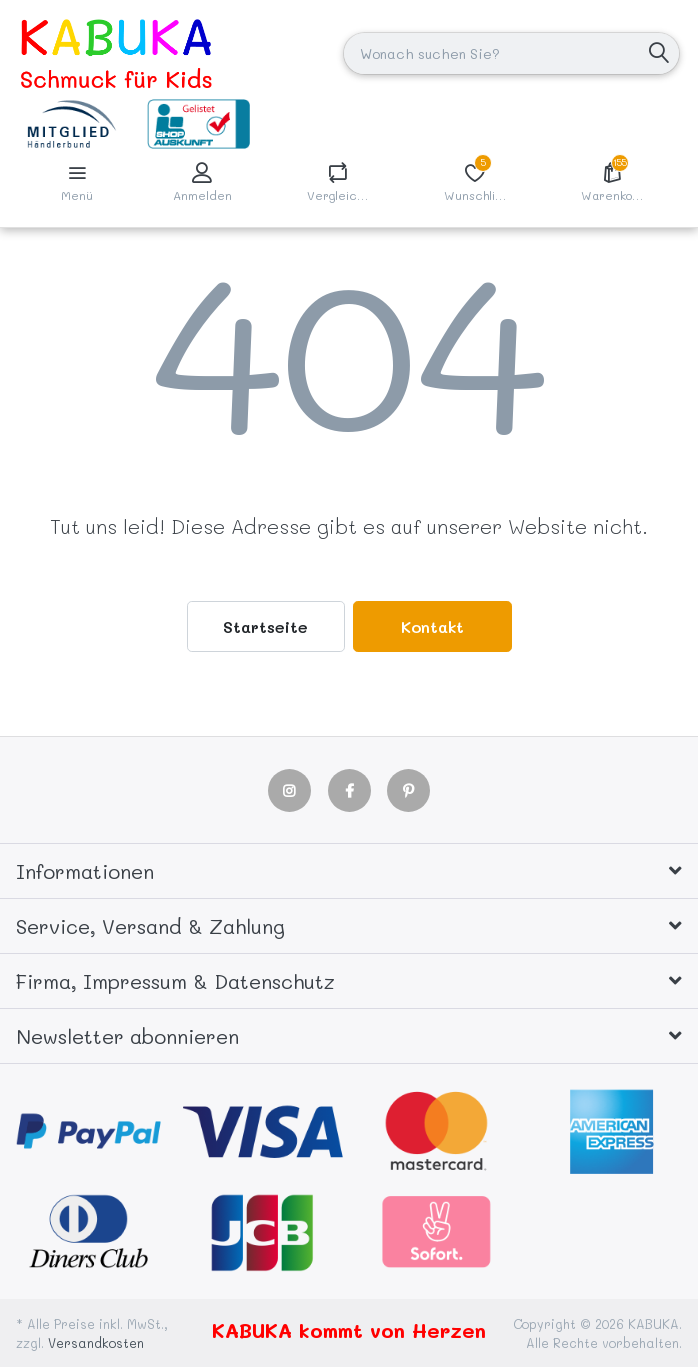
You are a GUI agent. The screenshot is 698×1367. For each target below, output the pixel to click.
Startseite (265, 626)
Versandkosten (96, 1343)
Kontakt (432, 626)
